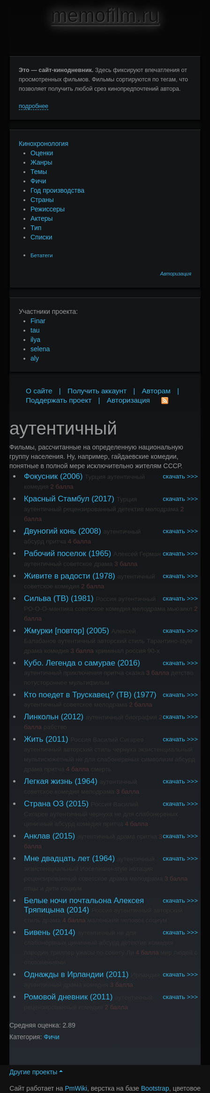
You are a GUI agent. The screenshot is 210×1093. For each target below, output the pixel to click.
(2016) (128, 663)
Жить (33, 739)
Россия (106, 598)
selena (40, 349)
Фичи (38, 181)
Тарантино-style (170, 640)
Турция (95, 476)
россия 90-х (143, 650)
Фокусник (41, 476)
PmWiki (76, 1088)
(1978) (103, 576)
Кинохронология (43, 143)
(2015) (77, 803)
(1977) (145, 694)
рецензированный (89, 509)
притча (56, 541)
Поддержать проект (58, 400)
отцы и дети (41, 888)
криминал (109, 650)
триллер (62, 952)
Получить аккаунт (97, 391)
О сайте (39, 391)
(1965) (100, 553)
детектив (130, 509)
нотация (141, 868)
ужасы (85, 952)
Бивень (37, 932)
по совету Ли (115, 952)
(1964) (86, 781)
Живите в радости (57, 576)
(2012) (72, 716)
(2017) (102, 498)
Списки (41, 237)
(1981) (82, 598)
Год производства (57, 190)
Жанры (41, 162)
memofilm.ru (105, 15)
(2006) (71, 476)
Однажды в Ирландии (64, 974)
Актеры (41, 218)
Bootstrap (155, 1088)
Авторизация (175, 273)
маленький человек (115, 920)
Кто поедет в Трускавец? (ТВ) (78, 694)
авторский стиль (121, 640)
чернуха (124, 749)
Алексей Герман (137, 553)
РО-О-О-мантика (48, 608)
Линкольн (41, 716)
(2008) (89, 531)
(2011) (56, 739)
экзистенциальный (165, 749)
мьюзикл (179, 608)
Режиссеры (47, 209)
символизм (157, 759)
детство (182, 672)
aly (34, 358)
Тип (35, 228)
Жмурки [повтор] (54, 630)
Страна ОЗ (44, 803)
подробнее (33, 106)
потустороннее (45, 682)
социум (71, 888)
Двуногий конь (50, 531)
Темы (38, 171)
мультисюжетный (49, 759)
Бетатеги (41, 255)
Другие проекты (36, 1072)
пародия (36, 952)
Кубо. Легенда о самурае (69, 663)
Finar (37, 321)
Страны (42, 199)
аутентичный (126, 476)
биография (141, 717)
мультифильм (89, 682)
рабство (55, 727)
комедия (36, 486)
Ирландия (145, 974)
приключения (82, 672)
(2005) (97, 630)
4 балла (79, 541)
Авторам (156, 391)
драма (103, 563)
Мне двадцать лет (57, 858)
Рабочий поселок (55, 553)
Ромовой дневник (56, 996)
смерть (101, 769)
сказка (135, 672)
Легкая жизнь (48, 781)
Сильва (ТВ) (46, 598)
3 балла (125, 563)
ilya (35, 339)
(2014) (78, 909)
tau (34, 330)
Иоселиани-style (104, 868)
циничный (38, 823)
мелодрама (162, 509)
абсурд (34, 541)
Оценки (41, 153)
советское (77, 563)
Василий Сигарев (118, 739)
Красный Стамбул (57, 498)
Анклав (37, 836)
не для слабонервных (107, 759)
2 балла (61, 486)
